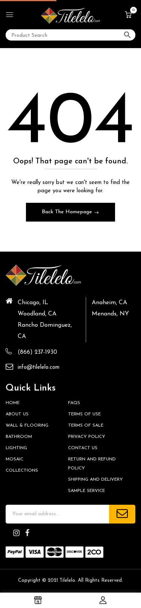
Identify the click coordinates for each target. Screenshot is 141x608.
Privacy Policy (86, 437)
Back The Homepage (68, 212)
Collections (22, 470)
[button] (128, 15)
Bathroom (19, 437)
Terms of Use (84, 414)
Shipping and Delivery (95, 479)
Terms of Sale (85, 425)
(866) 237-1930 (37, 352)
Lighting (16, 448)
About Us (17, 414)
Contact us (82, 448)
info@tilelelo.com (38, 367)
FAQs (74, 403)
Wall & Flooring (27, 425)
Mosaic (14, 459)
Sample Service (86, 491)
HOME (13, 403)
